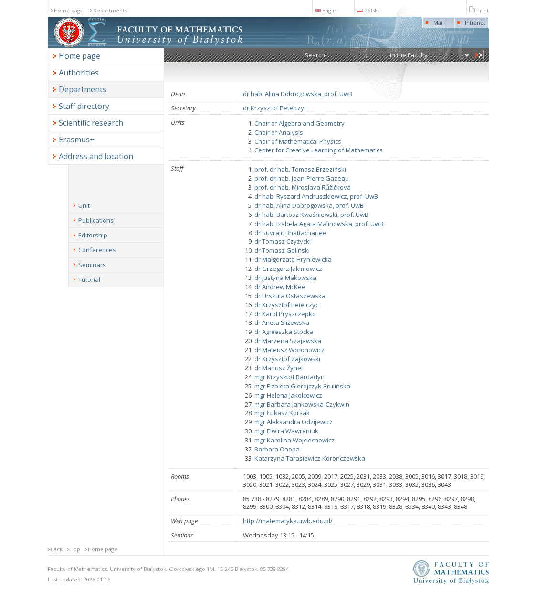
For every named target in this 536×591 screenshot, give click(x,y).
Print (479, 10)
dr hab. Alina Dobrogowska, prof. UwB (297, 93)
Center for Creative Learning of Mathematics (318, 150)
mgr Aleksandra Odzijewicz (293, 422)
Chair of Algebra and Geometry (299, 123)
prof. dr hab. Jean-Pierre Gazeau (301, 178)
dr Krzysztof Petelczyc (275, 108)
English (327, 10)
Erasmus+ (77, 139)
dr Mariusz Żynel (278, 368)
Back (57, 549)
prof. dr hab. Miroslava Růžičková (302, 187)
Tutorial (89, 279)
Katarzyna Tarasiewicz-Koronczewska (309, 458)
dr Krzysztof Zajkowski (287, 359)
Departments (110, 10)
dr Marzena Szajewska (287, 340)
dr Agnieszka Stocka (283, 331)
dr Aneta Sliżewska (281, 322)
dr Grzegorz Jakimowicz (288, 268)
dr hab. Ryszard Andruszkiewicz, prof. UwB (316, 196)
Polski (368, 10)
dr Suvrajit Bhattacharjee (290, 232)
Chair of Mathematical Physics (297, 141)
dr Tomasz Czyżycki (282, 241)
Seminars (92, 264)
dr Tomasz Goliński (282, 250)
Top (75, 549)
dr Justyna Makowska (285, 277)
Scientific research (91, 123)
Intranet (475, 22)
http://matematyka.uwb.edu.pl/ (288, 520)
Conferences (97, 250)
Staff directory (84, 106)
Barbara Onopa (277, 449)
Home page (69, 10)
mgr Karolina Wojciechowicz (294, 440)
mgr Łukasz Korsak (282, 412)
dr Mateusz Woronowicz (289, 349)
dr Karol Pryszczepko (285, 314)
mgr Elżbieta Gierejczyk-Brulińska (302, 386)
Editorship (92, 235)
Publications (96, 220)
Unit (84, 205)
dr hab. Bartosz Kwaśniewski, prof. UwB (311, 214)
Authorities (79, 72)
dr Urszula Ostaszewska (290, 295)
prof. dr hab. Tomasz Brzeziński (300, 169)
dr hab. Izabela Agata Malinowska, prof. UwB (318, 223)
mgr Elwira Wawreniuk (286, 431)
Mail (438, 22)
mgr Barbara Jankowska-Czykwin (301, 404)
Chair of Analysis (278, 132)
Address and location (96, 156)
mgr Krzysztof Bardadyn (289, 377)
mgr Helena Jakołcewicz (288, 395)
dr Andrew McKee (279, 286)
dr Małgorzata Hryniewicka (293, 259)
